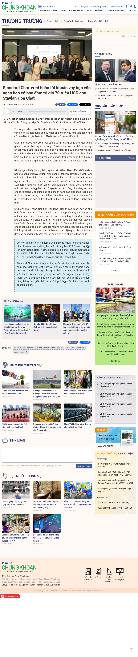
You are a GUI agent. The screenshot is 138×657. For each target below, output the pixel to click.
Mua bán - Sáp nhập (98, 21)
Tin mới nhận (104, 214)
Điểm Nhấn (115, 284)
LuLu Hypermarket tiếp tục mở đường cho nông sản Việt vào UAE (115, 223)
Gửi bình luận (84, 466)
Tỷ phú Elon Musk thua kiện (108, 84)
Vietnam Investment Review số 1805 (108, 437)
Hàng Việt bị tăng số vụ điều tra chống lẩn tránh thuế (77, 425)
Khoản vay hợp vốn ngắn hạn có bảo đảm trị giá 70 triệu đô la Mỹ (38, 348)
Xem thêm (115, 270)
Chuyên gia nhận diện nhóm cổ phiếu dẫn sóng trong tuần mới (115, 317)
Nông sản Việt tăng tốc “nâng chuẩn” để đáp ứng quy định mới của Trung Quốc (47, 427)
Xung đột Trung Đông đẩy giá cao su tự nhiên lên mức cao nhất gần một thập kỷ (45, 504)
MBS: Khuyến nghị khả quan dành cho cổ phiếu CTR (116, 395)
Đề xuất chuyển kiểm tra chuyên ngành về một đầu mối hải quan (115, 353)
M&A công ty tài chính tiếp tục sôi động (115, 150)
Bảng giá (131, 158)
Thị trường (103, 158)
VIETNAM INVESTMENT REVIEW (113, 7)
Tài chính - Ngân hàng (115, 11)
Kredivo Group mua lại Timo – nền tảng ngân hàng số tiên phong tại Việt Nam (114, 138)
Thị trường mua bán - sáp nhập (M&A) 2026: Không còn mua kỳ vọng (117, 144)
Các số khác (105, 445)
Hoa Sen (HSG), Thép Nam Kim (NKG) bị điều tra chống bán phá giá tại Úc (115, 259)
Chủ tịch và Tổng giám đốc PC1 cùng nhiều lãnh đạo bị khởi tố (115, 344)
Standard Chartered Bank (75, 348)
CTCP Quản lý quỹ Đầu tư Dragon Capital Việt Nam (115, 490)
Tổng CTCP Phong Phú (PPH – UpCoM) (115, 508)
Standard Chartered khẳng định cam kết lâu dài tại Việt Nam (46, 327)
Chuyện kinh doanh (73, 21)
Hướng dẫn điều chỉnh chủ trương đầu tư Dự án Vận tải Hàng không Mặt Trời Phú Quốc (46, 393)
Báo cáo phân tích (109, 377)
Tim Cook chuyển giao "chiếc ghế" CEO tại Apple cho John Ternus (116, 90)
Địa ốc (89, 11)
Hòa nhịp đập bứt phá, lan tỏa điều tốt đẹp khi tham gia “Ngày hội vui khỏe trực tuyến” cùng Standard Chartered (17, 328)
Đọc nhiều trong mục (26, 476)
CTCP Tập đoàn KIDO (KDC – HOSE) (113, 502)
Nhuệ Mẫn (13, 104)
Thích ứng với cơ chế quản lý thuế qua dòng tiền (115, 248)
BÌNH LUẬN (17, 440)
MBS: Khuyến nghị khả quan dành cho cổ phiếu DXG (116, 385)
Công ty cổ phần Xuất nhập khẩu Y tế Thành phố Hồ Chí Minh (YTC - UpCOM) (115, 473)
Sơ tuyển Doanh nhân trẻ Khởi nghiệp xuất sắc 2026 (116, 97)
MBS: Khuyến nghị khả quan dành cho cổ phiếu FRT (116, 405)
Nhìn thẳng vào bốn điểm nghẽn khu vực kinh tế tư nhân (78, 392)
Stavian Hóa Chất (21, 352)
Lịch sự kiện (125, 453)
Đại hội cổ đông (106, 453)
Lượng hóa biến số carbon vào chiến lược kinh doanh (15, 392)
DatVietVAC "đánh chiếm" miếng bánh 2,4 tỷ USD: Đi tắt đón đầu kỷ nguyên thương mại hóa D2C (115, 236)
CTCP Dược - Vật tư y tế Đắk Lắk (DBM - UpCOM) (115, 465)
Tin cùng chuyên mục (26, 365)
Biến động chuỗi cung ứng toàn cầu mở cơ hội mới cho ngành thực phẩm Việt (15, 537)
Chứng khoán (44, 11)
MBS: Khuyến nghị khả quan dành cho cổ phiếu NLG (116, 415)
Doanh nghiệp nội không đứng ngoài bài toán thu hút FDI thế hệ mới (46, 537)
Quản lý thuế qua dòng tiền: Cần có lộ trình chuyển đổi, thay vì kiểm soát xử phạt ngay (115, 325)
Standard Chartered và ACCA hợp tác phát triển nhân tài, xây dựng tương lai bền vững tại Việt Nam (76, 328)
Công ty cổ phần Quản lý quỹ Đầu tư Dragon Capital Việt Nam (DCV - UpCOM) (115, 481)
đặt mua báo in (46, 6)
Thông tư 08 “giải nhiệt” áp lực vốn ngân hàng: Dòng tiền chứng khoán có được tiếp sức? (115, 335)
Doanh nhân (53, 21)
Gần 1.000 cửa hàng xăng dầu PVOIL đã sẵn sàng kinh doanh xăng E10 (77, 504)
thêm (130, 11)
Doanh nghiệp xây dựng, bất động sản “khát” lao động (14, 503)
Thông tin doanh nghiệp (72, 11)
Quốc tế (98, 11)
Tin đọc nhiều (125, 214)
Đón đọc (101, 430)
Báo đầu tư (95, 7)
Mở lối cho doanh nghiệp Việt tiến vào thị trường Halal (14, 425)
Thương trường (22, 21)
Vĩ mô (55, 11)
